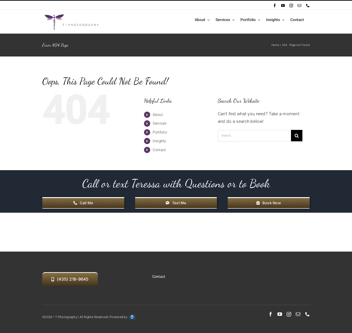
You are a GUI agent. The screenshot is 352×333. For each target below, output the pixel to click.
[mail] (298, 314)
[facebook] (270, 314)
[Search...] (254, 135)
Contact (159, 150)
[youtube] (279, 314)
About (158, 115)
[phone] (307, 314)
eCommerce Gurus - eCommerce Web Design (171, 317)
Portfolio (160, 132)
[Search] (296, 135)
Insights (159, 141)
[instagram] (289, 314)
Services (159, 123)
